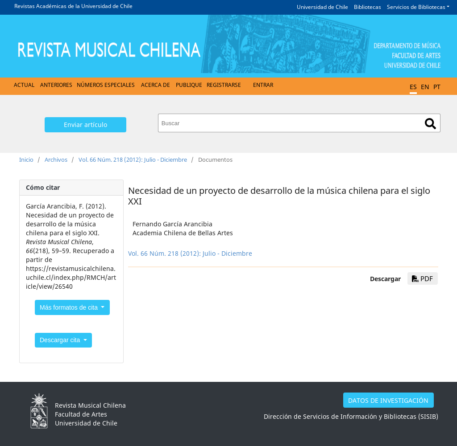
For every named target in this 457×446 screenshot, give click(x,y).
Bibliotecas (367, 7)
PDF (422, 278)
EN (425, 86)
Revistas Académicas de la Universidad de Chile (73, 6)
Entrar (263, 85)
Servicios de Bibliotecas (416, 7)
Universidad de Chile (322, 7)
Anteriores (56, 85)
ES (413, 86)
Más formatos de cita (70, 307)
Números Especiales (106, 85)
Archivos (56, 159)
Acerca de (155, 85)
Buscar (430, 123)
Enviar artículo (85, 124)
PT (436, 86)
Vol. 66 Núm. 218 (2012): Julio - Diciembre (133, 159)
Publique (189, 85)
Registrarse (224, 85)
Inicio (26, 159)
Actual (24, 85)
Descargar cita (61, 340)
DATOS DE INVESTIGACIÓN (388, 400)
